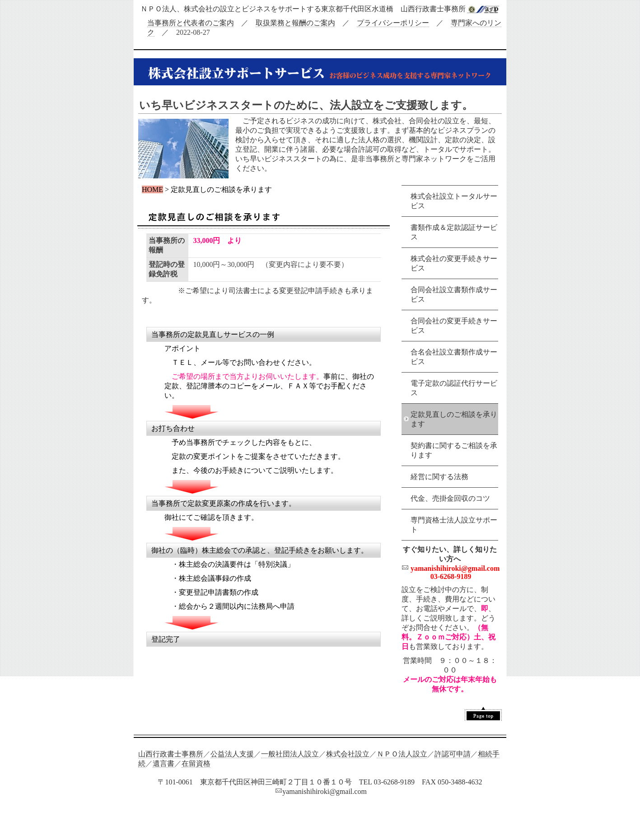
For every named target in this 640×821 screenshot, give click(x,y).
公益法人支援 (232, 754)
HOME (152, 189)
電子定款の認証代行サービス (454, 388)
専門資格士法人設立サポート (454, 524)
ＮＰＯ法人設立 (402, 754)
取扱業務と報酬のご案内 (295, 23)
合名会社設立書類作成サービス (454, 356)
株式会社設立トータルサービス (454, 201)
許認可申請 (452, 754)
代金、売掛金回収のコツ (450, 498)
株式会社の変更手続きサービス (454, 263)
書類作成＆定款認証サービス (454, 232)
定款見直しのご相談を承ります (454, 419)
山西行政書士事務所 (170, 754)
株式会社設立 (347, 754)
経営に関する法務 (439, 476)
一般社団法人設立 (290, 754)
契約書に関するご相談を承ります (454, 450)
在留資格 (196, 763)
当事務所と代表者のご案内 (190, 23)
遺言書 (163, 763)
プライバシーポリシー (393, 23)
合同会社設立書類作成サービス (454, 294)
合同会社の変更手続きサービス (454, 325)
